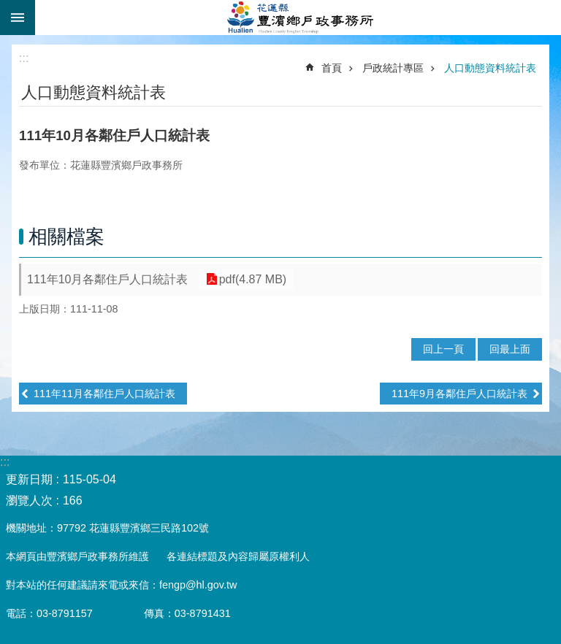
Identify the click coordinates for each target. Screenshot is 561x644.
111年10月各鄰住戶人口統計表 (107, 279)
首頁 (331, 68)
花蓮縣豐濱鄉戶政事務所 (298, 17)
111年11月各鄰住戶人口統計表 (104, 393)
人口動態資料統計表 (490, 68)
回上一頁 (443, 349)
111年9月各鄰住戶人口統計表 (459, 393)
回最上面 (509, 349)
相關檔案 (66, 236)
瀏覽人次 (29, 500)
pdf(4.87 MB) (249, 279)
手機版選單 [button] (17, 17)
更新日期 (29, 479)
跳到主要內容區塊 (7, 7)
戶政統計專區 (393, 68)
